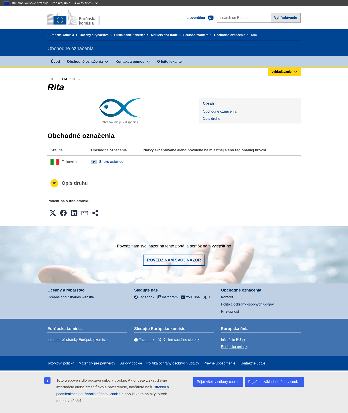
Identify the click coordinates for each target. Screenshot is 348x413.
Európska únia (232, 347)
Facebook (144, 340)
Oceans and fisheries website (70, 297)
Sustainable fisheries (129, 35)
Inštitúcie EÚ (231, 340)
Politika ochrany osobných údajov (247, 304)
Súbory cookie (130, 363)
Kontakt (227, 297)
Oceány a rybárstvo (94, 35)
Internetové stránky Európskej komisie (77, 340)
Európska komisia (60, 35)
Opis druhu (211, 118)
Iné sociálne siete (182, 340)
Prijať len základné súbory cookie (274, 382)
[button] (52, 213)
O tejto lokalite (169, 61)
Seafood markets (195, 35)
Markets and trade (164, 35)
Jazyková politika (60, 363)
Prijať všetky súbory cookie (218, 382)
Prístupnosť (230, 311)
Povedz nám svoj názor (174, 260)
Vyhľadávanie (285, 18)
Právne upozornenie (219, 363)
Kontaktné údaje (252, 363)
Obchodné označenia (229, 35)
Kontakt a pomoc (129, 61)
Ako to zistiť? (86, 3)
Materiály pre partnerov (97, 363)
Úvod (55, 61)
